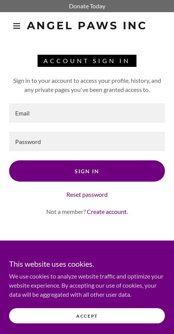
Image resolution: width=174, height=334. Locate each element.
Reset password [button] (87, 194)
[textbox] (87, 113)
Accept (87, 316)
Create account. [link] (107, 211)
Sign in (87, 171)
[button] (17, 25)
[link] (87, 25)
